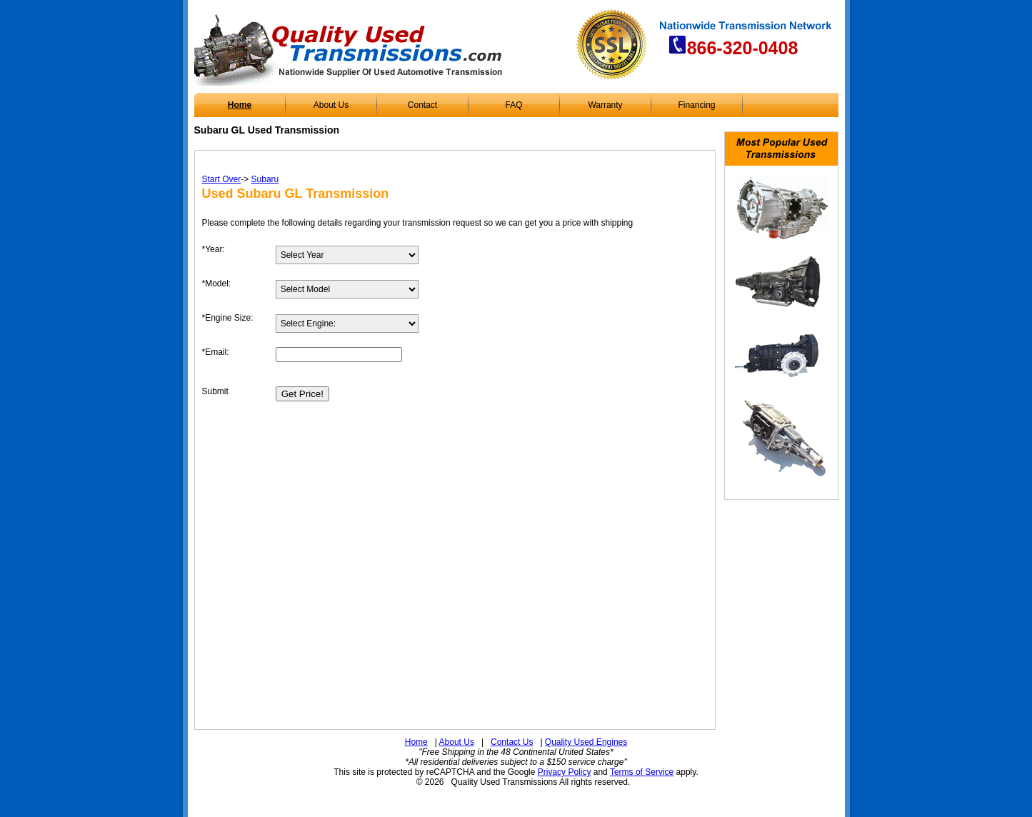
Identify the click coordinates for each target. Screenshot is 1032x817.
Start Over (221, 179)
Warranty (605, 105)
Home (239, 105)
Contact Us (512, 742)
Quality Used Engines (586, 742)
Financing (696, 105)
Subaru (265, 179)
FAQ (513, 105)
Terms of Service (641, 772)
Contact (422, 105)
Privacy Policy (564, 772)
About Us (331, 105)
